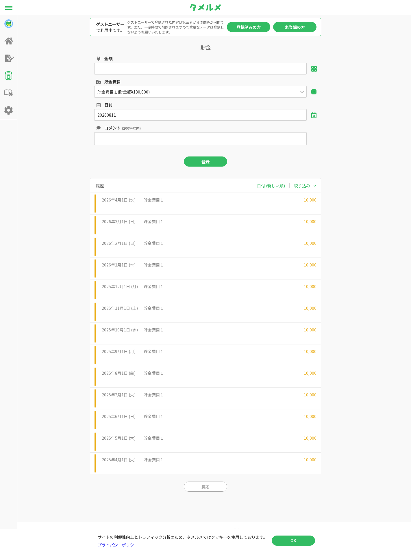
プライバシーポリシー (118, 545)
